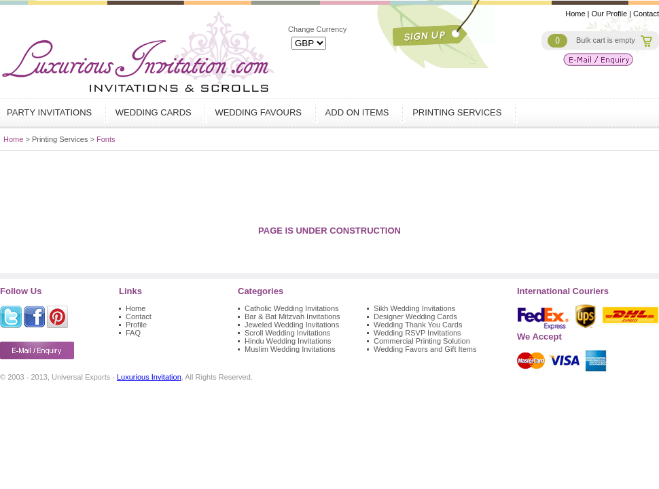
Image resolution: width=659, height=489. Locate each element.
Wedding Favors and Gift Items (425, 349)
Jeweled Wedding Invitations (292, 325)
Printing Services (458, 112)
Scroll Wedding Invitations (287, 333)
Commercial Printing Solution (422, 341)
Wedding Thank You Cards (418, 325)
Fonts (105, 139)
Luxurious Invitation (149, 377)
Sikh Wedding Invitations (414, 308)
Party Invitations (51, 112)
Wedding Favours (259, 112)
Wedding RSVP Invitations (417, 333)
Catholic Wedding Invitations (292, 308)
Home (575, 14)
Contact (646, 14)
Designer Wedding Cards (415, 316)
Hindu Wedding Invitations (288, 341)
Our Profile (610, 14)
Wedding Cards (155, 112)
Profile (136, 325)
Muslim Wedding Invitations (290, 349)
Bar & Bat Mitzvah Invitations (292, 316)
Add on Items (359, 112)
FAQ (133, 333)
